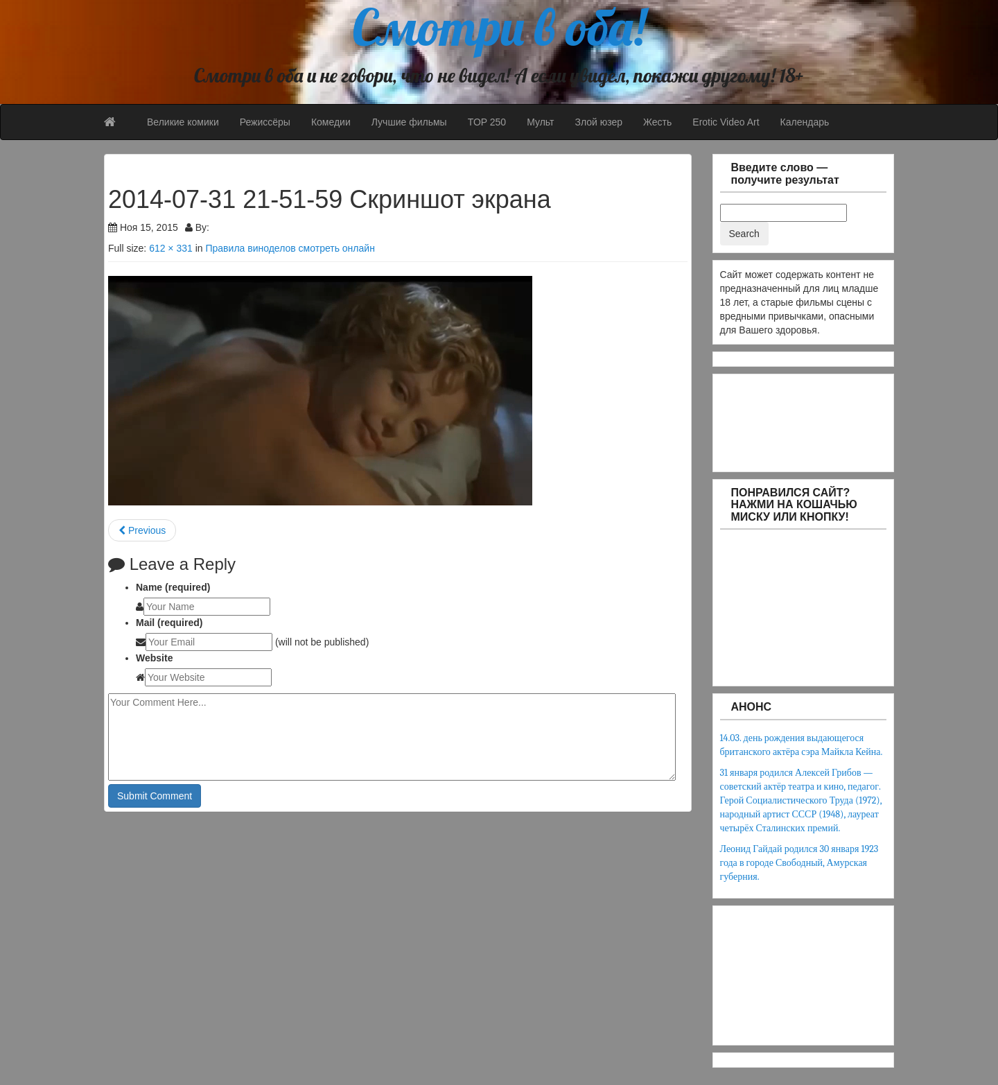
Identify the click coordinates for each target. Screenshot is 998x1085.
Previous (142, 530)
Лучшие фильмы (409, 122)
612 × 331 (171, 248)
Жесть (657, 122)
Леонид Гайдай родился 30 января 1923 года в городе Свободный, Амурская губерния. (799, 863)
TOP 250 (487, 122)
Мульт (540, 122)
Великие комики (183, 122)
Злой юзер (598, 122)
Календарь (805, 122)
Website (154, 657)
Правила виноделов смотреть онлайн (289, 248)
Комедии (331, 122)
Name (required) (173, 587)
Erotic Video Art (725, 122)
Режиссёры (265, 122)
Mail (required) (169, 622)
